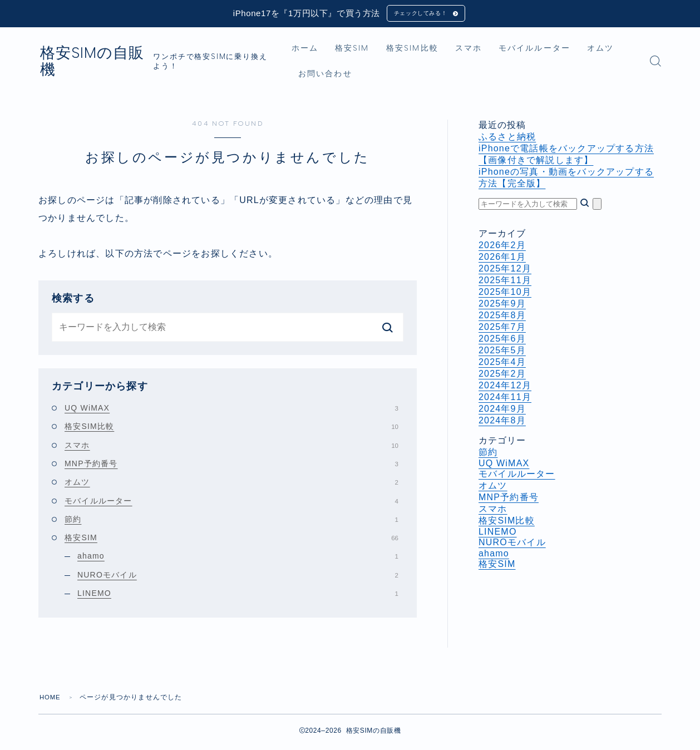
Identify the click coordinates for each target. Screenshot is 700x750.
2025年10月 (505, 294)
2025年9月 (502, 305)
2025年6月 (502, 341)
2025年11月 (505, 282)
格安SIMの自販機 (113, 63)
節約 (231, 521)
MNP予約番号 (231, 465)
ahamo (237, 558)
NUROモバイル (237, 577)
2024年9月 (502, 411)
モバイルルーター (553, 50)
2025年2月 (502, 376)
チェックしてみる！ (419, 14)
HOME (51, 700)
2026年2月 (502, 247)
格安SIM (371, 50)
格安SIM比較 (431, 50)
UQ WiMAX (231, 410)
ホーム (323, 50)
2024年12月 (505, 387)
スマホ (487, 50)
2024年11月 (505, 399)
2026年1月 (502, 259)
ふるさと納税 (507, 139)
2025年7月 (502, 329)
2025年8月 (502, 317)
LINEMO (237, 595)
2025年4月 (502, 364)
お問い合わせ (388, 76)
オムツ (330, 76)
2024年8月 (502, 422)
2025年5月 (502, 352)
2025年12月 (505, 270)
